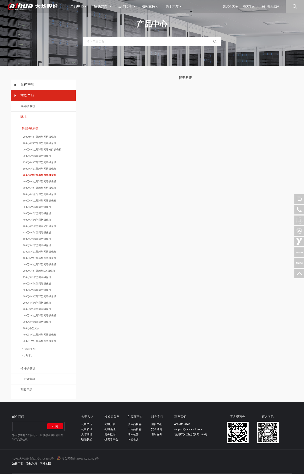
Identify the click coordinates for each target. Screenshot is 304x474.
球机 (23, 116)
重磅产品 (27, 85)
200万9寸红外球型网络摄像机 (38, 136)
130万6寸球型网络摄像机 (35, 232)
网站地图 (45, 463)
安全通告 (156, 429)
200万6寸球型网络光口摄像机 (38, 226)
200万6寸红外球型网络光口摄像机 (40, 149)
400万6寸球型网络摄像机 (35, 219)
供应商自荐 (135, 424)
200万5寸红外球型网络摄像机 (38, 264)
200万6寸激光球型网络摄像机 (38, 194)
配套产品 (26, 389)
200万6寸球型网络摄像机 (35, 155)
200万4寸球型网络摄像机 (35, 302)
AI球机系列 (28, 349)
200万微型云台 (30, 328)
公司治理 (110, 429)
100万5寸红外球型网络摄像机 (38, 258)
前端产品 (27, 95)
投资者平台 (111, 439)
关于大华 (173, 6)
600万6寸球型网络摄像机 (35, 213)
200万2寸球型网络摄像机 (35, 321)
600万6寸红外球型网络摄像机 (38, 181)
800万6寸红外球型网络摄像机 (38, 187)
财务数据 (110, 434)
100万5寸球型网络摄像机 (35, 283)
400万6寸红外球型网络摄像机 (38, 175)
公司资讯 (86, 429)
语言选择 (273, 6)
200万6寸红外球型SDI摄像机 (37, 270)
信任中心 (156, 424)
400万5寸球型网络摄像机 (35, 289)
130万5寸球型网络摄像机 (35, 277)
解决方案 (102, 6)
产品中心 (78, 6)
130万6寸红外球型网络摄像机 (38, 162)
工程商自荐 (135, 429)
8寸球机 (26, 355)
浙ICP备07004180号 (42, 458)
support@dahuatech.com (188, 429)
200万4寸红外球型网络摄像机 (38, 296)
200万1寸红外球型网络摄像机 (38, 341)
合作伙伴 (126, 6)
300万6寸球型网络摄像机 (35, 207)
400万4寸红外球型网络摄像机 (38, 334)
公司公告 (110, 424)
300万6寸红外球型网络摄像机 (38, 200)
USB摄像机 (27, 379)
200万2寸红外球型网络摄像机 (38, 315)
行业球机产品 (29, 128)
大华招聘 (86, 434)
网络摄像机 (27, 106)
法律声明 (17, 463)
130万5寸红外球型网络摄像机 (38, 251)
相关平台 (249, 6)
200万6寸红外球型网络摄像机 (38, 143)
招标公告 (133, 434)
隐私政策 (31, 463)
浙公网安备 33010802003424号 (80, 458)
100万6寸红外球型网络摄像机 (38, 168)
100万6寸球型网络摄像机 (35, 238)
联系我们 (86, 439)
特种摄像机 (27, 368)
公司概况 (86, 424)
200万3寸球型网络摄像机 (35, 309)
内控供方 (133, 439)
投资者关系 (230, 6)
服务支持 (150, 6)
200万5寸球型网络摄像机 (35, 245)
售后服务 (156, 434)
